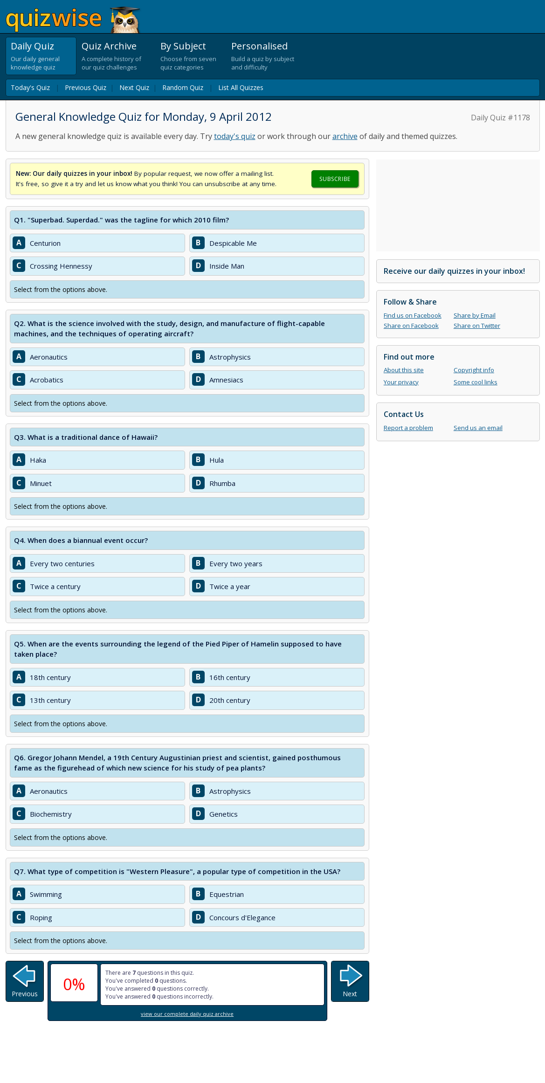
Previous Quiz (85, 87)
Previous (25, 993)
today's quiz (234, 136)
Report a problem (408, 427)
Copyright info (474, 370)
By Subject (183, 46)
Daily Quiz (32, 46)
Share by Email (475, 315)
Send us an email (478, 427)
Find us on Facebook (413, 315)
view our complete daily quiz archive (187, 1013)
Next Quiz (134, 87)
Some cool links (475, 382)
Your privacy (401, 382)
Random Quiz (182, 87)
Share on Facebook (411, 325)
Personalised (259, 46)
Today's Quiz (30, 87)
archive (345, 136)
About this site (404, 370)
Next (350, 993)
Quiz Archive (109, 46)
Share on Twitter (477, 325)
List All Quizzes (240, 87)
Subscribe (334, 179)
